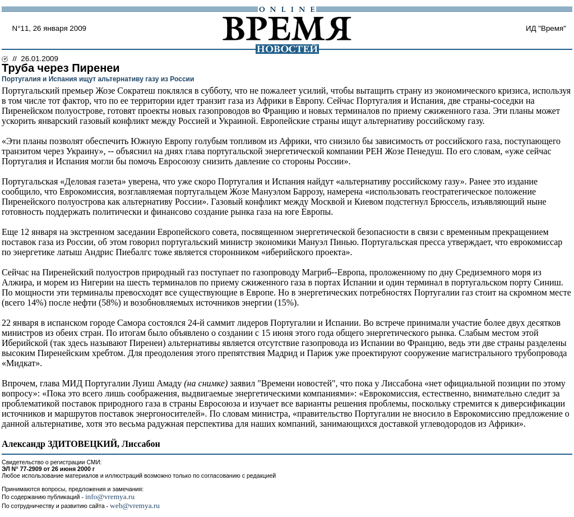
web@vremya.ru (135, 505)
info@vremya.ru (110, 496)
